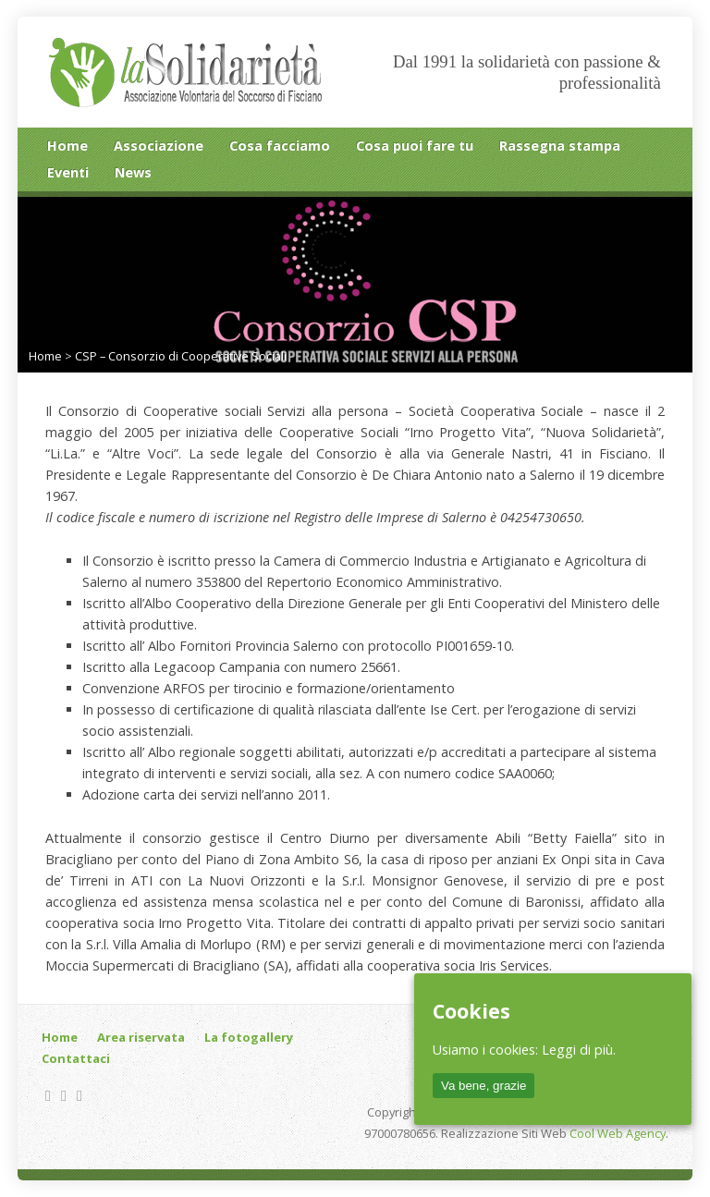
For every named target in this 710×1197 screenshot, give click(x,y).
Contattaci (76, 1058)
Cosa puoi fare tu (414, 145)
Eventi (68, 172)
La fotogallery (248, 1037)
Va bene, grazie (483, 1086)
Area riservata (141, 1037)
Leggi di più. (579, 1049)
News (133, 172)
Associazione (158, 145)
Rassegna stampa (559, 145)
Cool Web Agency (617, 1133)
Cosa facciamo (279, 145)
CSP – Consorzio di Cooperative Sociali (181, 356)
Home (67, 145)
